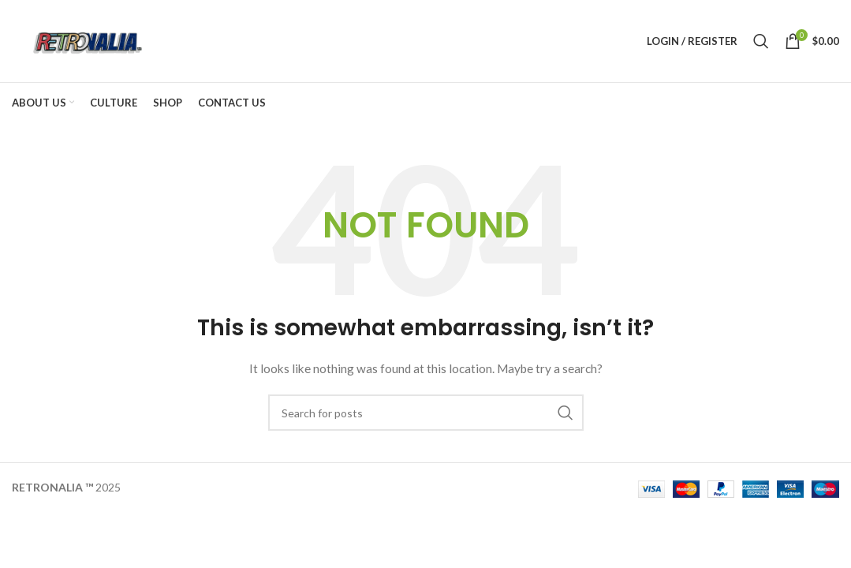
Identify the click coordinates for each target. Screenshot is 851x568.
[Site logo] (86, 40)
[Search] (761, 41)
